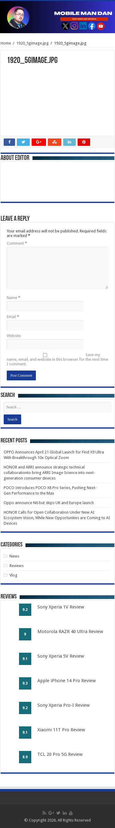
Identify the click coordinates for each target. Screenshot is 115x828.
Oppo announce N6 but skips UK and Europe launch (49, 502)
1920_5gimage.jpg (32, 43)
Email (13, 316)
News (14, 556)
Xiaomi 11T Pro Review (61, 730)
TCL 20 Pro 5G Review (59, 754)
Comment (17, 243)
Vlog (13, 575)
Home (6, 43)
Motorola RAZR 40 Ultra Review (70, 631)
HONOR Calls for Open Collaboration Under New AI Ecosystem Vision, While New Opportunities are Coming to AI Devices (57, 518)
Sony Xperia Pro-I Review (63, 705)
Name (13, 297)
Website (14, 335)
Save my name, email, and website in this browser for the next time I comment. (57, 359)
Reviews (17, 565)
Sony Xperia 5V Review (60, 656)
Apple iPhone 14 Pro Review (66, 680)
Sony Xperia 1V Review (60, 607)
